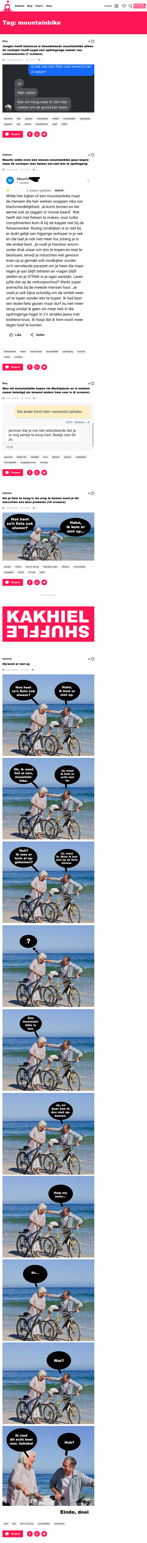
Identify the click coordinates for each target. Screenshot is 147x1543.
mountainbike (69, 119)
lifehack (65, 567)
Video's (39, 6)
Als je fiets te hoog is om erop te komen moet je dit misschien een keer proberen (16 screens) (40, 500)
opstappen (8, 572)
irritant (23, 351)
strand (21, 572)
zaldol (64, 124)
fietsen (18, 567)
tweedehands (42, 124)
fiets (19, 119)
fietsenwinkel (10, 351)
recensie (81, 351)
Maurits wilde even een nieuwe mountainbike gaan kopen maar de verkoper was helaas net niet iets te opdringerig (45, 162)
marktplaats (81, 457)
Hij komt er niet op (16, 664)
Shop (49, 6)
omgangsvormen (28, 462)
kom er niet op (32, 567)
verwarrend (59, 1524)
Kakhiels (19, 6)
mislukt (56, 119)
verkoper (18, 357)
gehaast (55, 457)
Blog (29, 6)
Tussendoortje (48, 595)
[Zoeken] (130, 6)
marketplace (42, 119)
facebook (8, 119)
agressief (8, 457)
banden (7, 567)
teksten (28, 124)
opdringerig (85, 119)
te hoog (31, 572)
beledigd (35, 457)
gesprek (28, 119)
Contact (108, 6)
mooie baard (36, 351)
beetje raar (22, 457)
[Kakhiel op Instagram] (116, 6)
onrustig (44, 462)
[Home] (7, 6)
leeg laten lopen (50, 567)
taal (18, 124)
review (7, 357)
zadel (54, 124)
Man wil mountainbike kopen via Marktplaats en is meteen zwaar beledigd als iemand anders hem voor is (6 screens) (46, 390)
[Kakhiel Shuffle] (140, 6)
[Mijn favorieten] (124, 6)
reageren (8, 124)
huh (14, 1524)
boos (45, 457)
